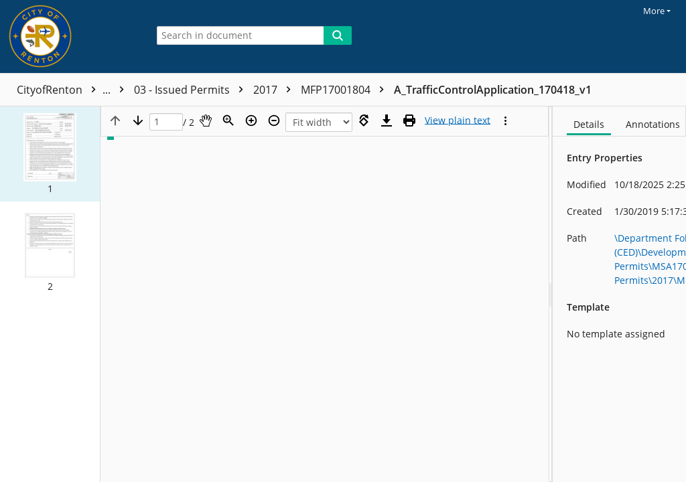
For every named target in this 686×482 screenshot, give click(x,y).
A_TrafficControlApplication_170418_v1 (493, 89)
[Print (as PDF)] (409, 120)
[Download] (386, 120)
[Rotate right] (363, 120)
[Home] (70, 36)
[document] (619, 294)
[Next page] (138, 120)
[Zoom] (228, 120)
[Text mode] (457, 120)
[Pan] (205, 120)
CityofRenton (74, 89)
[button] (50, 154)
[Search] (338, 35)
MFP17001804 (346, 89)
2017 (275, 89)
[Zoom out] (274, 120)
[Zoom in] (251, 120)
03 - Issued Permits (192, 89)
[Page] (166, 122)
